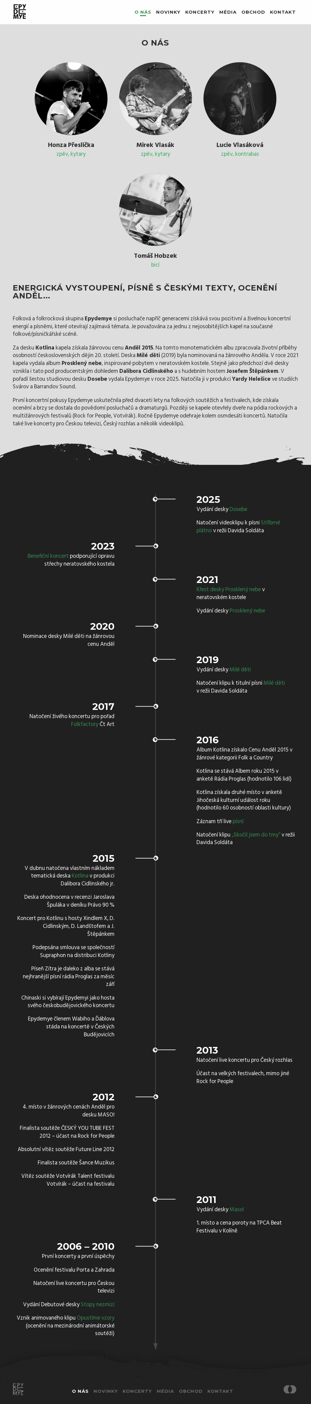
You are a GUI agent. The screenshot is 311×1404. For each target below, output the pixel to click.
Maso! (237, 1209)
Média (228, 12)
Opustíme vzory (95, 1318)
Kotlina (80, 876)
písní (238, 821)
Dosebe (238, 509)
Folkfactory (84, 724)
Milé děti (240, 670)
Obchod (253, 12)
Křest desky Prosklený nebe (229, 589)
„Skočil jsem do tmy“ (256, 835)
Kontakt (283, 12)
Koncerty (199, 12)
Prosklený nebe (247, 611)
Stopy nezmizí (97, 1304)
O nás (143, 12)
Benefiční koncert (48, 556)
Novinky (168, 12)
